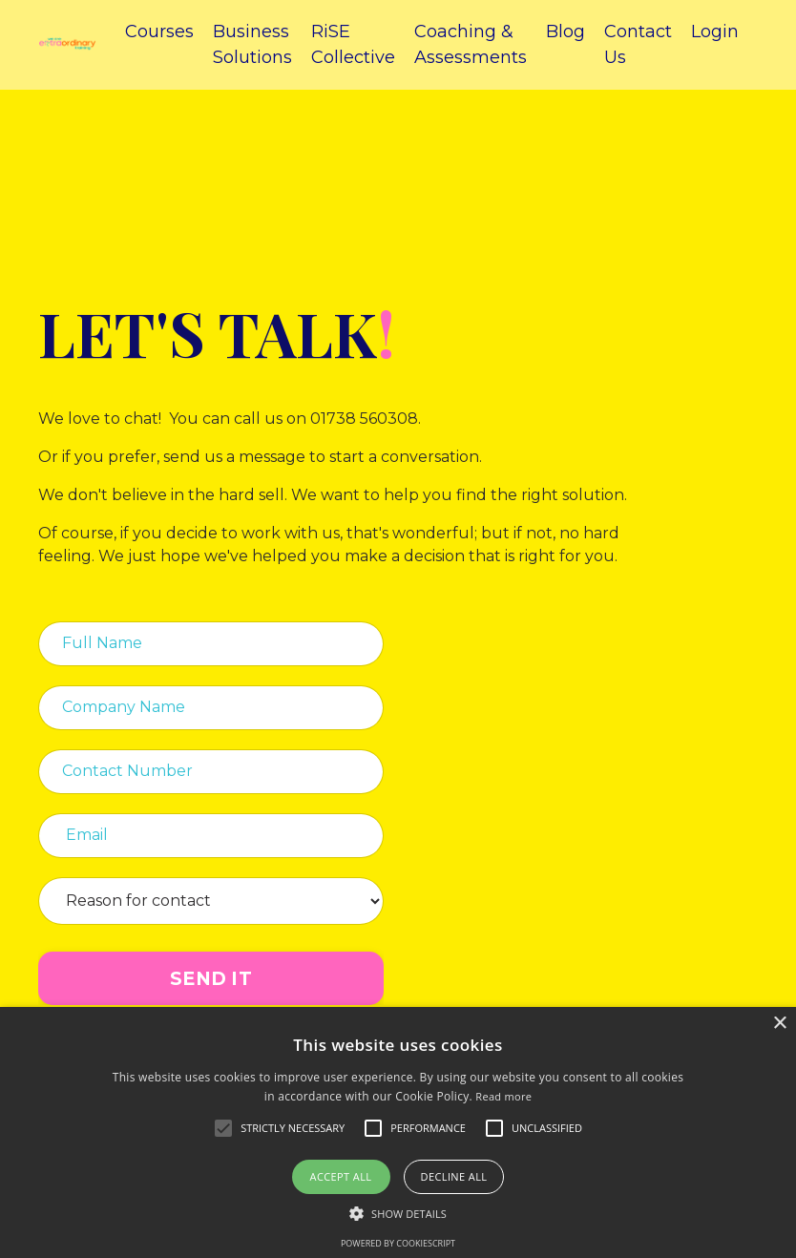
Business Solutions (252, 44)
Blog (565, 31)
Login (715, 31)
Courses (159, 31)
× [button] (779, 1024)
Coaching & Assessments (470, 44)
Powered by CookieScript (398, 1243)
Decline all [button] (454, 1176)
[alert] (398, 1132)
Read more (503, 1096)
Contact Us (638, 44)
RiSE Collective (353, 44)
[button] (398, 1213)
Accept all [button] (341, 1176)
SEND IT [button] (211, 978)
